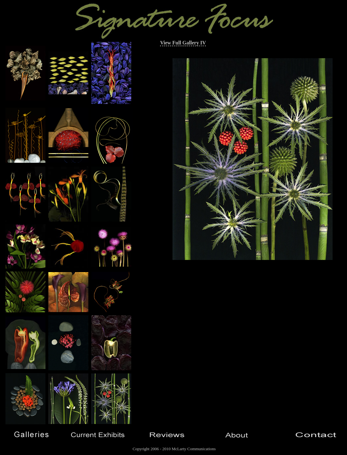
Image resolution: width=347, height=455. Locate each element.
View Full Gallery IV (183, 42)
